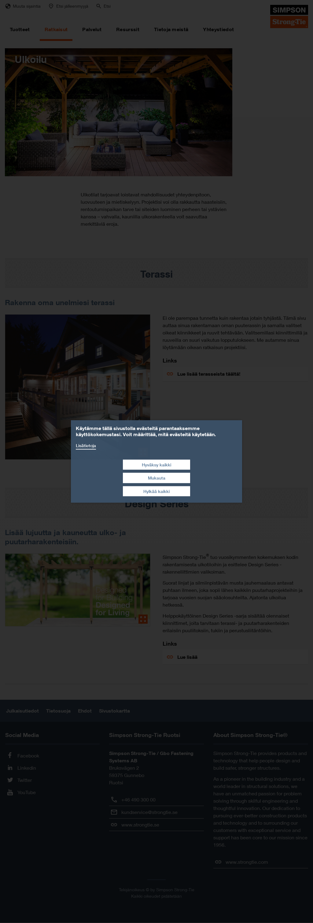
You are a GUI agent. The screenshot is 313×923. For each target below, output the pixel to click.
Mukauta (156, 477)
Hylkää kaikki (156, 491)
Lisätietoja (86, 445)
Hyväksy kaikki (156, 464)
